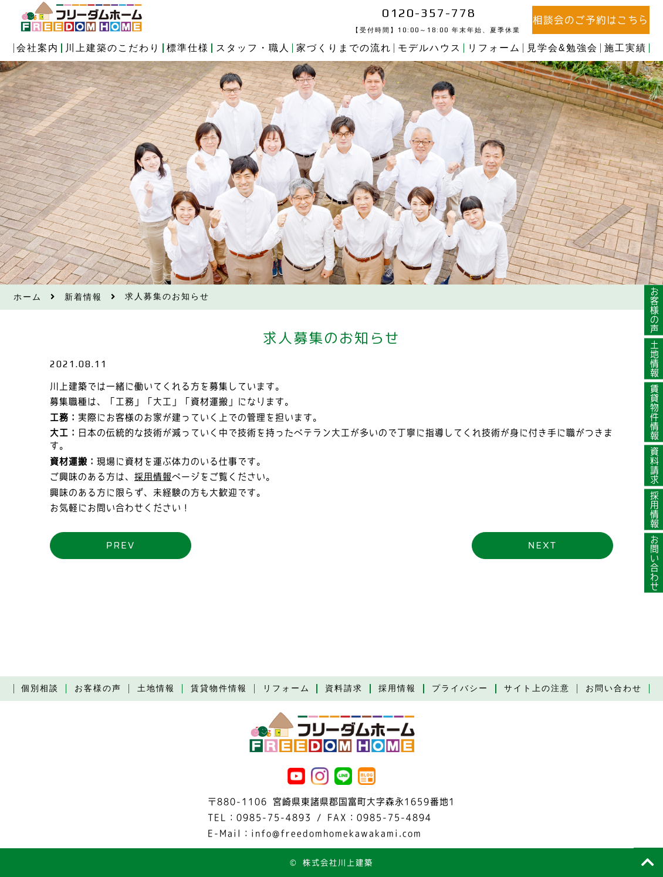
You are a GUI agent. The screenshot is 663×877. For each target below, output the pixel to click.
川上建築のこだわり (112, 48)
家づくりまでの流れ (343, 48)
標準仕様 (188, 48)
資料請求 (654, 465)
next (541, 545)
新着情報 (83, 297)
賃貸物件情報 (654, 412)
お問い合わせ (654, 562)
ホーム (27, 297)
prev (121, 545)
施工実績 (625, 48)
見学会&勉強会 (562, 48)
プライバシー (460, 688)
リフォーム (494, 48)
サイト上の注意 (537, 688)
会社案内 (37, 48)
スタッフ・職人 (253, 48)
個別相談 (40, 688)
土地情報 (654, 358)
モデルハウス (429, 48)
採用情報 (153, 476)
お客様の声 (654, 309)
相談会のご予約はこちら (591, 20)
